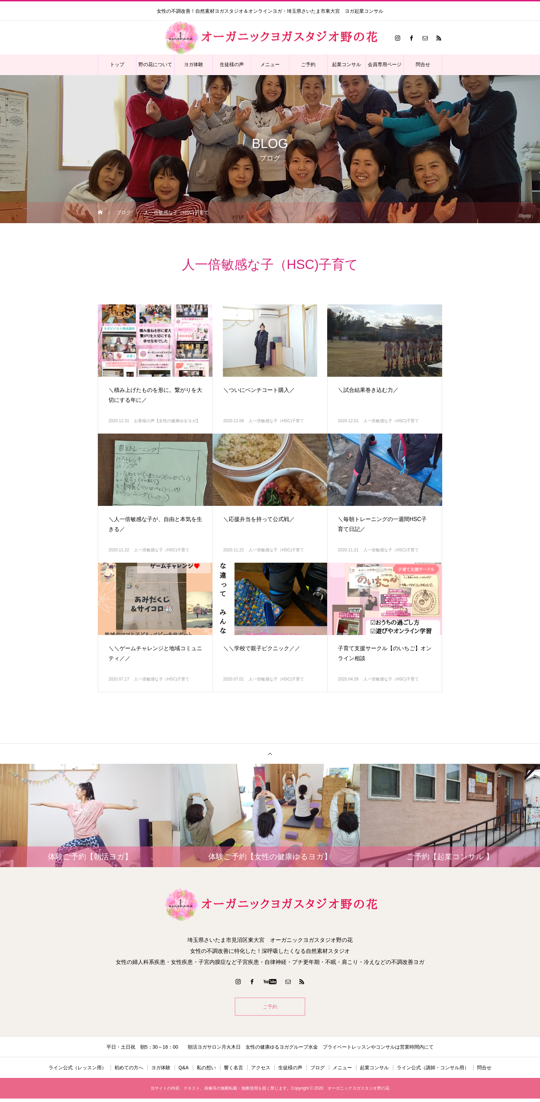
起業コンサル (346, 64)
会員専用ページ (385, 64)
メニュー (270, 64)
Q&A (183, 1071)
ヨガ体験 (193, 64)
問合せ (423, 64)
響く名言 (233, 1071)
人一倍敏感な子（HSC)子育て (276, 420)
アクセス (260, 1071)
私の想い (206, 1071)
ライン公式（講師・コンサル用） (433, 1071)
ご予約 (308, 64)
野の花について (155, 64)
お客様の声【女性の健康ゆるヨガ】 (167, 420)
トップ (117, 64)
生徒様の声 (232, 64)
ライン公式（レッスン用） (77, 1071)
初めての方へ (128, 1071)
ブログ (317, 1071)
